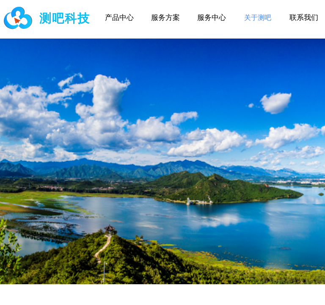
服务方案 (165, 18)
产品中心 (119, 18)
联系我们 (303, 18)
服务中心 (211, 18)
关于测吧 (257, 17)
